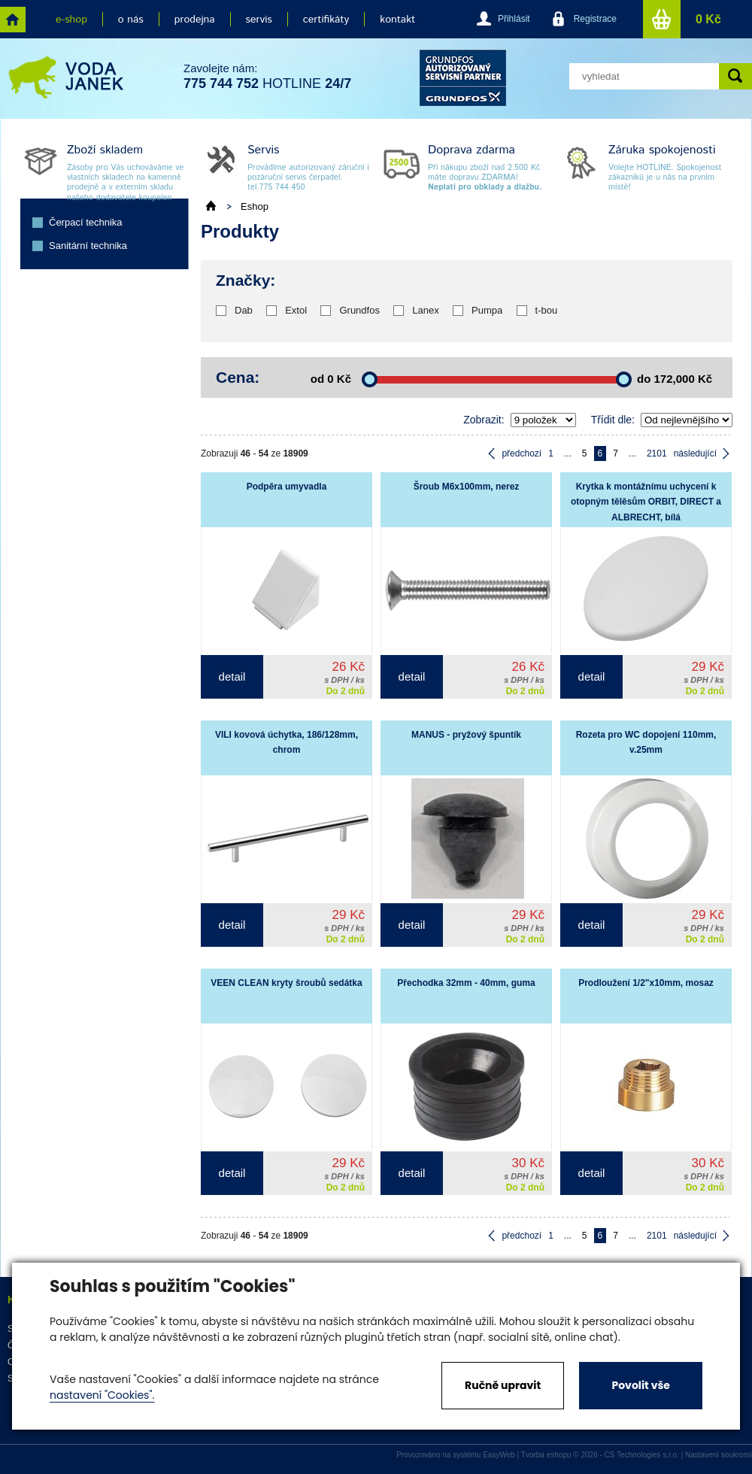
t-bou (546, 310)
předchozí (521, 453)
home (13, 19)
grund (463, 78)
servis (259, 19)
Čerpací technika (86, 222)
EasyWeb (499, 1455)
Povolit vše (640, 1385)
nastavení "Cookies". (102, 1395)
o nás (131, 19)
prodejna (194, 19)
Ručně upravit (503, 1385)
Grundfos (359, 310)
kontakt (397, 19)
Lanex (425, 310)
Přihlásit (514, 19)
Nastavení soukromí (718, 1455)
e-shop (71, 19)
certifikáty (326, 19)
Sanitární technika (88, 245)
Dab (244, 310)
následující (695, 453)
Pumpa (487, 310)
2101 (657, 453)
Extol (296, 310)
